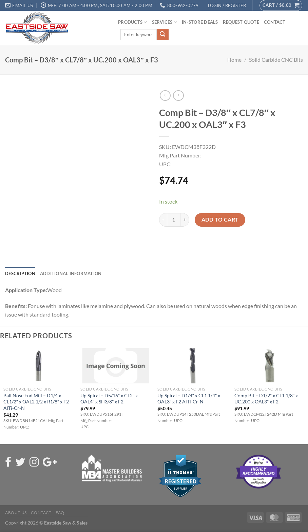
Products (132, 22)
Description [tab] (20, 273)
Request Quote (241, 22)
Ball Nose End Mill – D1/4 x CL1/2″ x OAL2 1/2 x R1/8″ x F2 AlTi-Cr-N (36, 402)
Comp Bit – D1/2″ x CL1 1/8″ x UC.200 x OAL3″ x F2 (266, 399)
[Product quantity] (173, 220)
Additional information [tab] (71, 273)
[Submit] (162, 34)
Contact (275, 22)
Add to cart (220, 219)
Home (234, 59)
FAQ (60, 512)
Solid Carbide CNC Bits (276, 59)
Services (164, 22)
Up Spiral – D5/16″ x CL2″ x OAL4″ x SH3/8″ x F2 (109, 399)
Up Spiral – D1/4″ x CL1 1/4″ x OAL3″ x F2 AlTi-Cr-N (188, 399)
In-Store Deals (200, 22)
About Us (16, 512)
